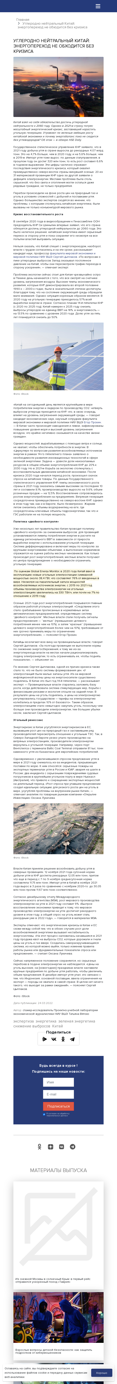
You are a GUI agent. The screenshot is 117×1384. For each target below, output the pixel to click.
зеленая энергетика (76, 1021)
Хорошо (101, 1373)
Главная (22, 20)
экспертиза (23, 1021)
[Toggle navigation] (98, 6)
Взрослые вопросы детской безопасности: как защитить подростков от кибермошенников (53, 1351)
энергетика (46, 1021)
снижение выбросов (31, 1026)
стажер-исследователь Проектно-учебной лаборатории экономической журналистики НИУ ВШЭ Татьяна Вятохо (55, 1011)
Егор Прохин (92, 422)
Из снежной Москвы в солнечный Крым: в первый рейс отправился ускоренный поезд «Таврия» (52, 1280)
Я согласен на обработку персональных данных (58, 1115)
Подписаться (58, 1106)
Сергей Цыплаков (65, 257)
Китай (57, 1026)
